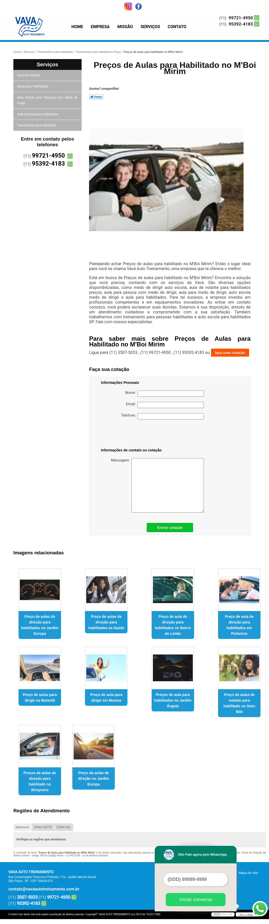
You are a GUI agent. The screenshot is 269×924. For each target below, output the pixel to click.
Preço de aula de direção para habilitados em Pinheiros (239, 625)
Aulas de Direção (29, 75)
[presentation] (133, 435)
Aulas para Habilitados (33, 86)
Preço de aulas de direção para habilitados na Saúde (106, 622)
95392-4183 (241, 24)
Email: (165, 405)
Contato (177, 26)
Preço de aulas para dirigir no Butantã (40, 697)
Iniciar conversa (195, 899)
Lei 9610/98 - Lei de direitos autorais (87, 855)
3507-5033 (27, 897)
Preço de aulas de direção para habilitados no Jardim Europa (39, 625)
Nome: (164, 394)
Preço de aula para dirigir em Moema (106, 697)
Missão (125, 26)
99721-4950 (241, 17)
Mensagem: (157, 485)
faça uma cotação (230, 353)
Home (77, 26)
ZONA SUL (64, 827)
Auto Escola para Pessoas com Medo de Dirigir (47, 100)
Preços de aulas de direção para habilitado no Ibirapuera (39, 781)
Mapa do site (248, 873)
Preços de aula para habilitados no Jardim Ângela (173, 700)
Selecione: (22, 827)
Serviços (150, 26)
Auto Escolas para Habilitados (38, 114)
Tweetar (96, 96)
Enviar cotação (170, 527)
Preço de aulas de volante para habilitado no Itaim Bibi (239, 703)
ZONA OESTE (43, 827)
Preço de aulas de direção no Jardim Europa (93, 778)
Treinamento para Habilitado (37, 125)
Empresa (100, 26)
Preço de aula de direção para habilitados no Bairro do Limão (173, 625)
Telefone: (162, 416)
